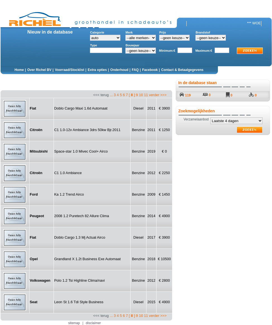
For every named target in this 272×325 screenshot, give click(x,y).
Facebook (150, 70)
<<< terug (130, 95)
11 (146, 95)
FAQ (135, 70)
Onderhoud (119, 70)
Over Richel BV (39, 70)
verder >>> (158, 95)
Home (19, 70)
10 (141, 95)
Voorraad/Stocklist (69, 70)
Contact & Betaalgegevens (182, 70)
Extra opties (97, 70)
